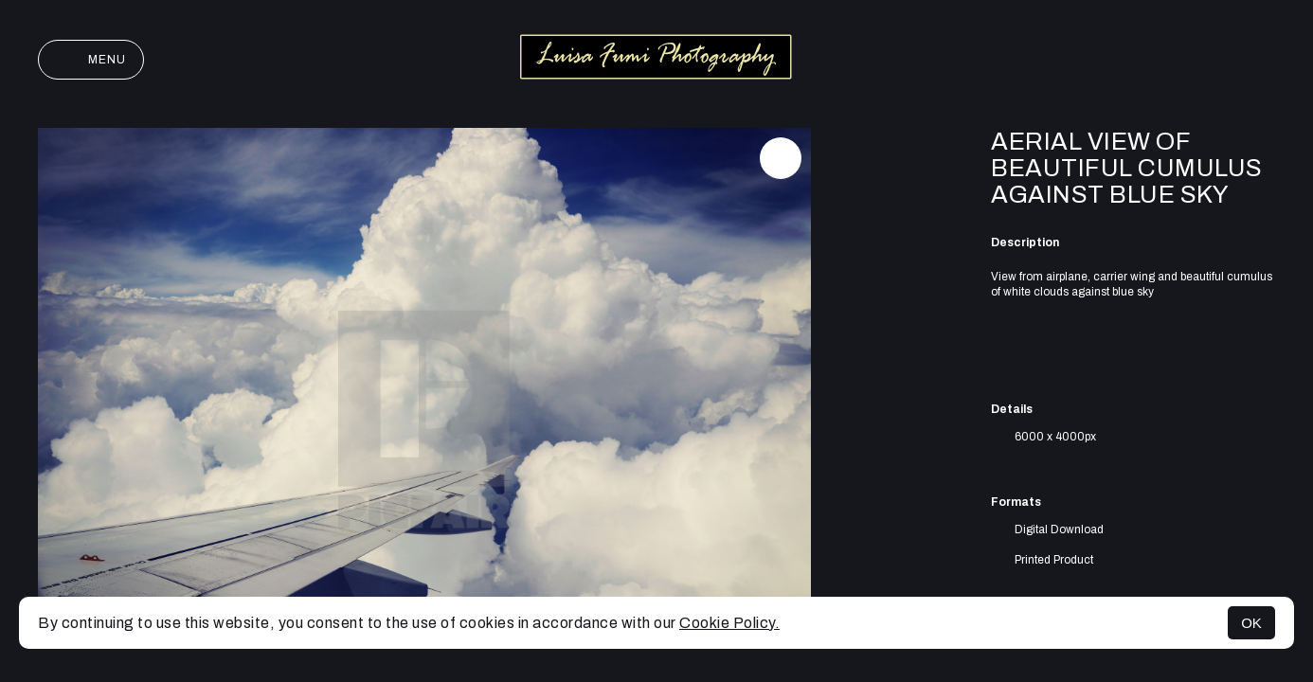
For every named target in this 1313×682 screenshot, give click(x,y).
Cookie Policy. (729, 623)
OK (1251, 623)
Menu (91, 59)
